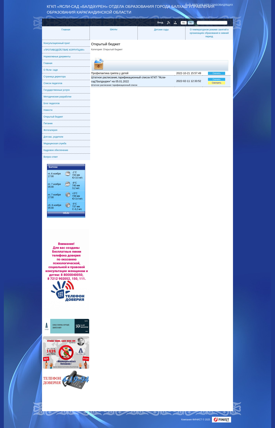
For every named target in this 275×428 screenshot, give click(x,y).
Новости (48, 110)
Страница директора (55, 76)
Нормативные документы (57, 56)
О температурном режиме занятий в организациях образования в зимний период (209, 33)
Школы (113, 29)
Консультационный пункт (57, 43)
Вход (160, 22)
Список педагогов (53, 83)
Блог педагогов (52, 103)
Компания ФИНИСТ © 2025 (196, 419)
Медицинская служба (55, 143)
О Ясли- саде (51, 70)
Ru (191, 22)
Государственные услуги (57, 90)
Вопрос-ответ (51, 157)
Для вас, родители (53, 136)
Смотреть (216, 83)
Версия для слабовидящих (212, 4)
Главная (65, 29)
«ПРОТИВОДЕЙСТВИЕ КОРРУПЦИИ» (64, 50)
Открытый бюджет (53, 116)
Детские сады (161, 29)
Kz (184, 22)
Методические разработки (57, 96)
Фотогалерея (50, 130)
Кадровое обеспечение (56, 150)
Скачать (216, 73)
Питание (48, 123)
